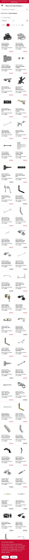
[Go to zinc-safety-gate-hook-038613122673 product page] (21, 282)
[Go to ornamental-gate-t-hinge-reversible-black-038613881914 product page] (21, 64)
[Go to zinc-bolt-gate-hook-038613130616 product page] (21, 369)
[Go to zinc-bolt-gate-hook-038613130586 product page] (21, 260)
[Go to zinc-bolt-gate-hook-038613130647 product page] (7, 217)
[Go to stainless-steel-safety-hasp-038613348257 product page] (7, 260)
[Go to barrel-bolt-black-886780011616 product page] (7, 108)
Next (22, 25)
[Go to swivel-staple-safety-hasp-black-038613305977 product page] (21, 304)
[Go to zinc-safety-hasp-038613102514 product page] (7, 86)
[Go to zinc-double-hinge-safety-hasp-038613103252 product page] (21, 478)
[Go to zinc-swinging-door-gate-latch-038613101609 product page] (21, 42)
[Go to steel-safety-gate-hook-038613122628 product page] (21, 347)
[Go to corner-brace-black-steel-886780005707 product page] (21, 195)
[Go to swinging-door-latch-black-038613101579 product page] (7, 42)
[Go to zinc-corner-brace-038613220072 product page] (7, 434)
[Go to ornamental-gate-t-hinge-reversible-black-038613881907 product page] (7, 173)
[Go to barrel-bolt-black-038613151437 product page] (7, 521)
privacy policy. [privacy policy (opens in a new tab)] (14, 549)
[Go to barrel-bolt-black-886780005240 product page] (21, 173)
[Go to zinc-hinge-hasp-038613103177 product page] (21, 108)
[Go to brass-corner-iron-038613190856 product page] (21, 413)
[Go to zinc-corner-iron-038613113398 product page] (7, 347)
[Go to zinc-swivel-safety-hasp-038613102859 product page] (7, 478)
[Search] (27, 9)
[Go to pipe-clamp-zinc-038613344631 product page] (21, 391)
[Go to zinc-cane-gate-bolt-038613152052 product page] (7, 238)
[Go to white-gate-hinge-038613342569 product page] (21, 151)
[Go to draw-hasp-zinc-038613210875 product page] (7, 325)
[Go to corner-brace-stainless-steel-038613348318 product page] (21, 434)
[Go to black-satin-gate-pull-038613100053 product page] (21, 456)
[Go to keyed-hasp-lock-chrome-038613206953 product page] (21, 238)
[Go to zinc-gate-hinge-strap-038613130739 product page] (7, 391)
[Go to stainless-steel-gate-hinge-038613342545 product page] (7, 64)
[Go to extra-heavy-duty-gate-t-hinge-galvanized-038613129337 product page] (7, 369)
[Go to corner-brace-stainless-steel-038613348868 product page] (21, 217)
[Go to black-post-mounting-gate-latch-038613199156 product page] (21, 86)
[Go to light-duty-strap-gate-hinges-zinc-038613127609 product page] (7, 500)
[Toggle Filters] (27, 20)
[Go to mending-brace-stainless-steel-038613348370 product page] (7, 413)
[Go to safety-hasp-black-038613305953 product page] (21, 521)
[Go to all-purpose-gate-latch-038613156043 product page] (7, 195)
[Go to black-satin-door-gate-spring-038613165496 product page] (7, 151)
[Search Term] (14, 9)
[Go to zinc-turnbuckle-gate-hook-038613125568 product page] (7, 282)
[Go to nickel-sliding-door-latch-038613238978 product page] (7, 304)
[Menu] (2, 5)
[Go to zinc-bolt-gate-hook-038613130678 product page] (7, 129)
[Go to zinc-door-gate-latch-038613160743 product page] (21, 129)
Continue (5, 557)
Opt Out (14, 557)
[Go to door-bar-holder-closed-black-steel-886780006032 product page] (7, 456)
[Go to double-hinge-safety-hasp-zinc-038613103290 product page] (21, 325)
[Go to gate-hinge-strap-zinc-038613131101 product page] (21, 500)
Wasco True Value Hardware (14, 6)
